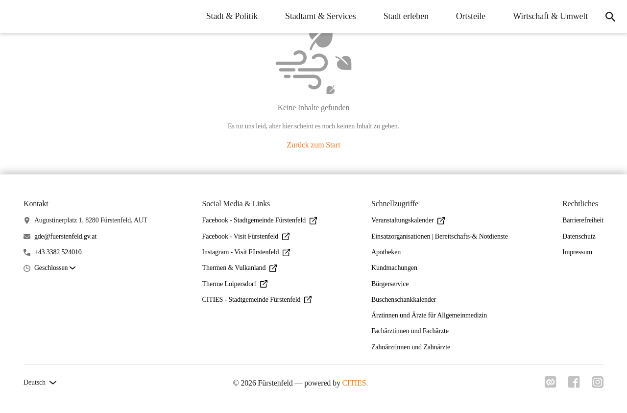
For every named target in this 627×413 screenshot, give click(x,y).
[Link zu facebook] (574, 385)
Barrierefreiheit (582, 220)
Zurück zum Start (313, 145)
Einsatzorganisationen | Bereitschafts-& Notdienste (439, 236)
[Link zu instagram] (597, 385)
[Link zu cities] (550, 385)
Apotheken (386, 252)
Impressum (577, 252)
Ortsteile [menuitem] (470, 16)
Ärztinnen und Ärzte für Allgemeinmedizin (429, 315)
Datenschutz (579, 236)
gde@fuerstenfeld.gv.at (65, 236)
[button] (54, 268)
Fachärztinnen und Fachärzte (410, 331)
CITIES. (355, 383)
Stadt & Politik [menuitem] (232, 16)
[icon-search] (610, 17)
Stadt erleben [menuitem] (406, 16)
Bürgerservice (390, 284)
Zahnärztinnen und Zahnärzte (410, 347)
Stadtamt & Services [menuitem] (320, 16)
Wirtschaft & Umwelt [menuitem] (550, 16)
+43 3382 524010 (58, 252)
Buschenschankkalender (403, 299)
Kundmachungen (394, 267)
